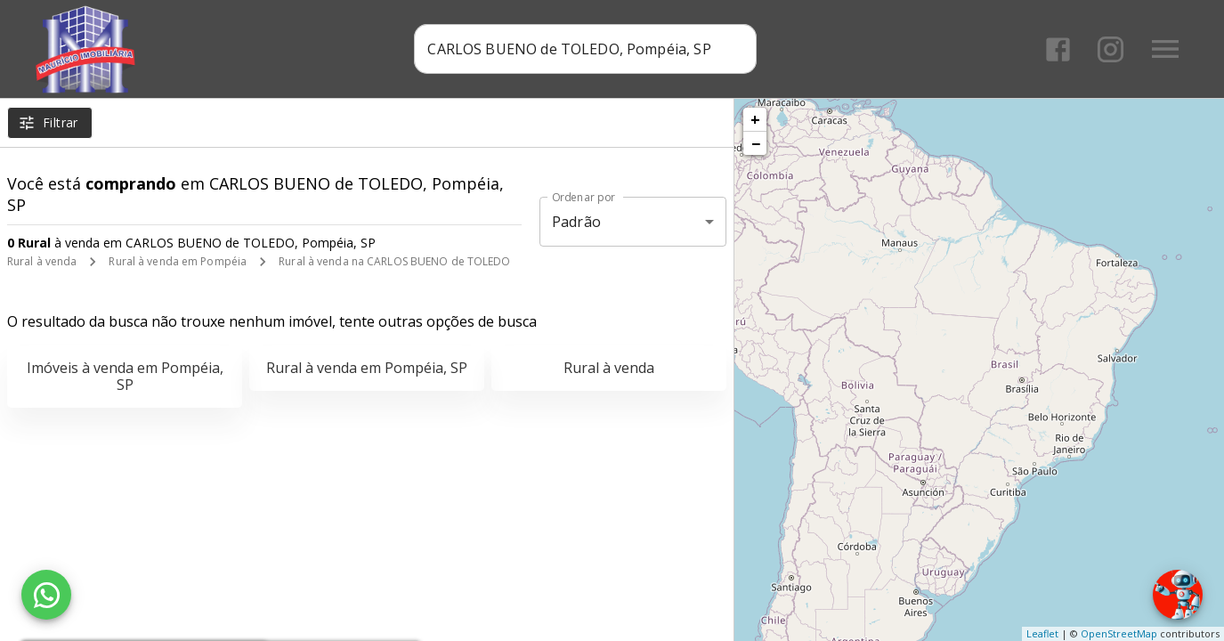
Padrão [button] (576, 221)
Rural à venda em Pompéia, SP (366, 367)
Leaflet (1042, 633)
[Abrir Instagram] (1110, 49)
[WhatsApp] (46, 595)
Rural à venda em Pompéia (178, 261)
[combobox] (585, 49)
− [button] (755, 143)
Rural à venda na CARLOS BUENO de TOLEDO (394, 261)
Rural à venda (42, 261)
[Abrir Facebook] (1058, 49)
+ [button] (755, 119)
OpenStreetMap (1119, 633)
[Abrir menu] (1165, 48)
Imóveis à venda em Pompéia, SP (125, 376)
